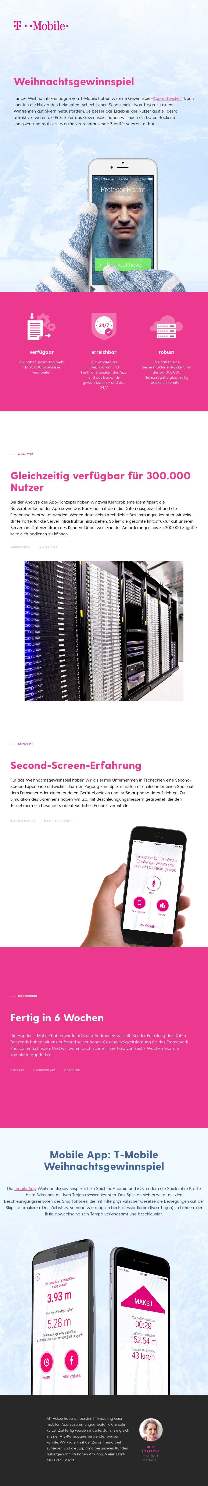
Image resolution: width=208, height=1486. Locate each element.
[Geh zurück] (16, 7)
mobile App (25, 1188)
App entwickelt (167, 98)
